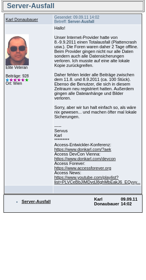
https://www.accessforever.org (82, 168)
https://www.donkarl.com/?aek (82, 149)
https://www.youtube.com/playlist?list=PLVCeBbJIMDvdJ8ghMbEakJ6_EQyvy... (97, 179)
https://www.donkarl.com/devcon (85, 158)
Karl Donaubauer (21, 19)
